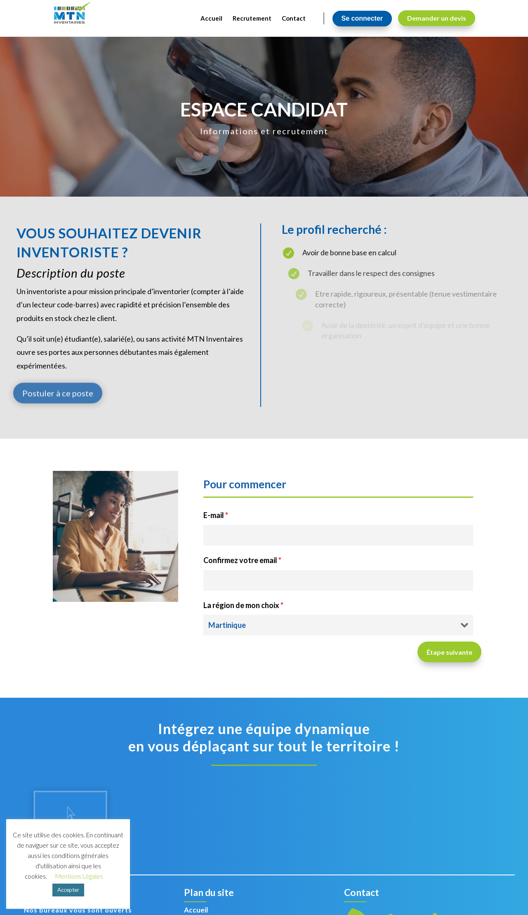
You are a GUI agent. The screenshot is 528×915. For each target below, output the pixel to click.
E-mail (215, 515)
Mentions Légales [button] (79, 876)
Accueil (196, 909)
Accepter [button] (68, 889)
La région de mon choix (243, 605)
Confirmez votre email (242, 560)
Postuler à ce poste (57, 409)
